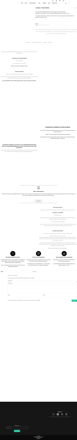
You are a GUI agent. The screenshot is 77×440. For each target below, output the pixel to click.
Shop (39, 3)
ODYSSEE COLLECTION (42, 24)
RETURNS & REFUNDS (38, 437)
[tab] (28, 42)
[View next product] (76, 8)
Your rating (10, 280)
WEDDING (44, 3)
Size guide (50, 42)
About (26, 3)
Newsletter (17, 425)
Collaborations (32, 3)
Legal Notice (38, 438)
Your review (10, 283)
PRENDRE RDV (54, 3)
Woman (47, 24)
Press (49, 3)
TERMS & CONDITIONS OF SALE (38, 436)
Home (22, 3)
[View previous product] (74, 8)
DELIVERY (38, 436)
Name (9, 295)
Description (27, 42)
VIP (63, 0)
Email (44, 295)
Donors (38, 438)
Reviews (44, 42)
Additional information (37, 42)
